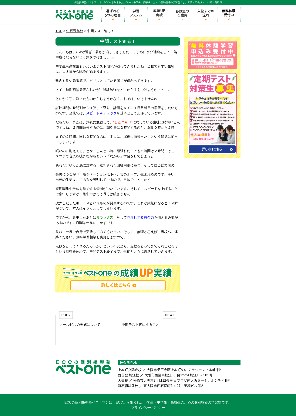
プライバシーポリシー (148, 408)
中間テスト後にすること (140, 324)
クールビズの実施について (79, 324)
